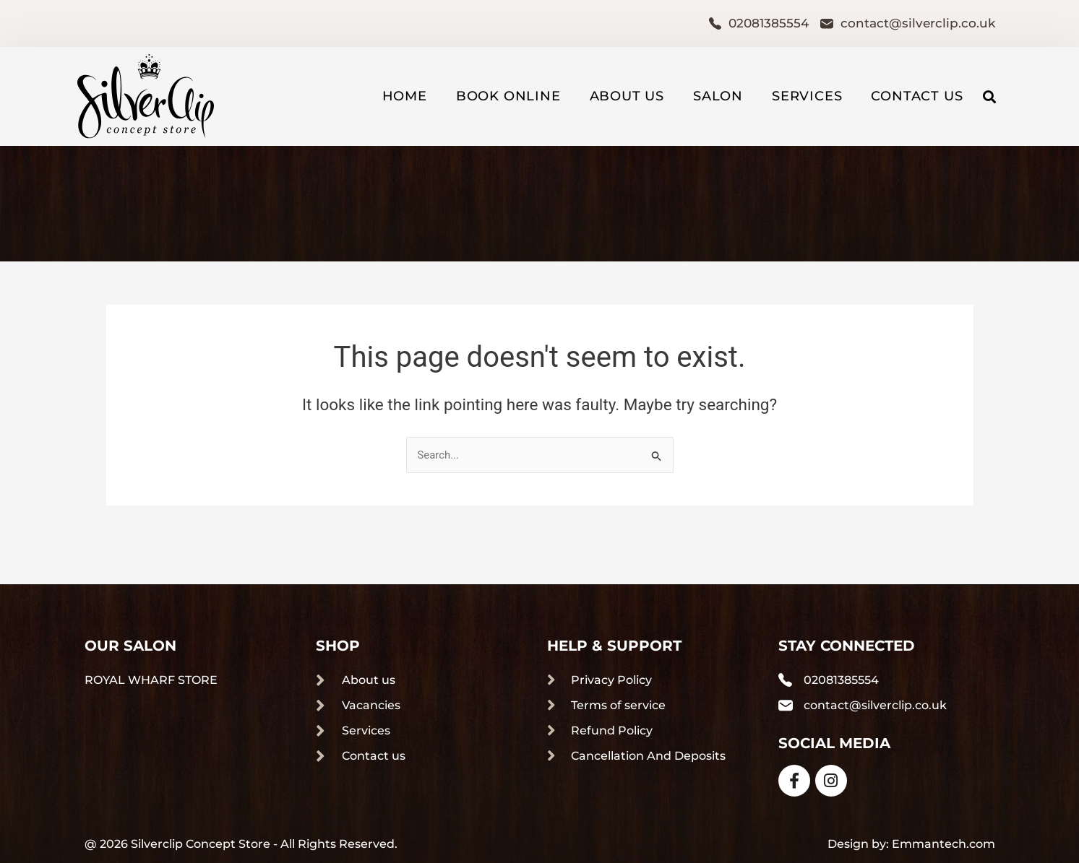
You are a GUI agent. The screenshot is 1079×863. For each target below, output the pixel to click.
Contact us (917, 96)
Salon (718, 96)
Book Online (508, 96)
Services (807, 96)
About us (627, 96)
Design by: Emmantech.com (911, 844)
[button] (989, 96)
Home (404, 96)
